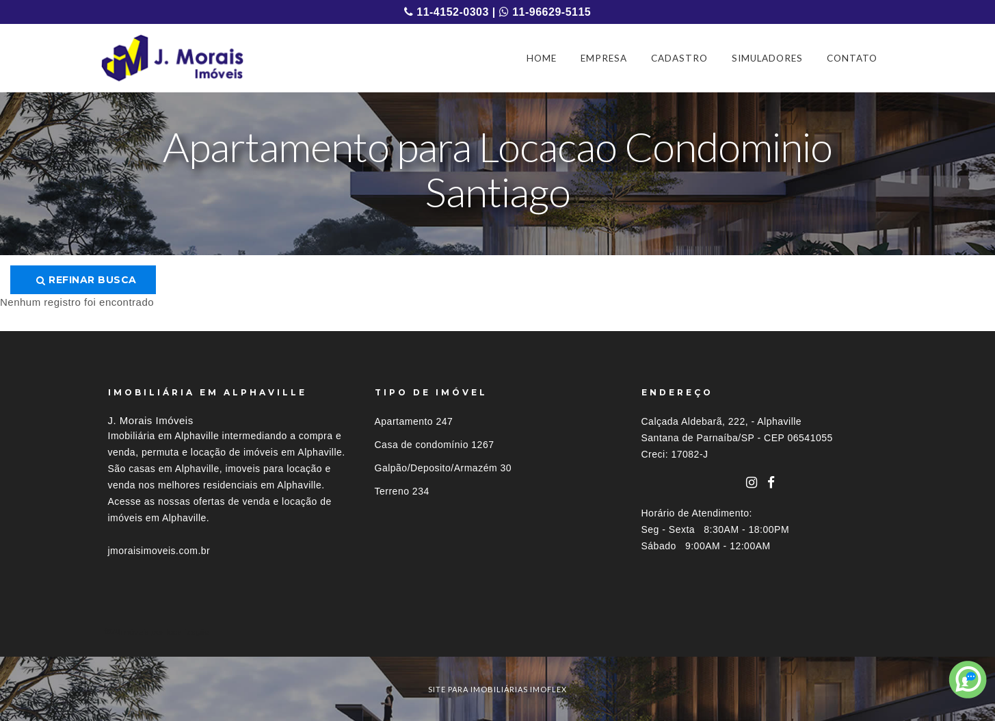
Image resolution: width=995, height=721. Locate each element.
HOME (542, 58)
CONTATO (852, 58)
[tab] (498, 631)
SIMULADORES (767, 58)
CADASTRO (679, 58)
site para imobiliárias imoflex (497, 689)
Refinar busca (86, 280)
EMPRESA (604, 58)
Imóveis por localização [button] (163, 631)
